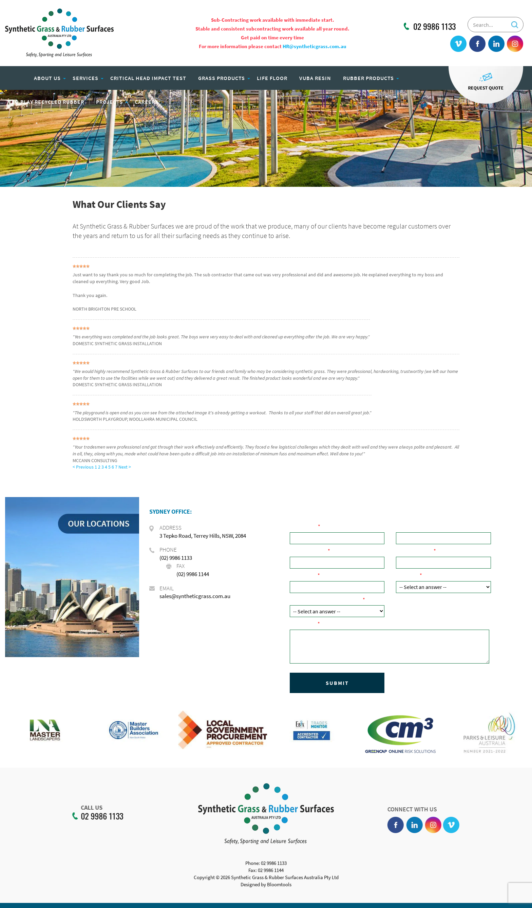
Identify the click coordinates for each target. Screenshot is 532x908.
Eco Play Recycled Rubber (46, 101)
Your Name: (304, 526)
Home (15, 78)
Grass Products (221, 78)
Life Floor (272, 78)
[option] (65, 733)
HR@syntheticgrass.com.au (314, 46)
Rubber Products (368, 78)
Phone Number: (309, 550)
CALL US (88, 807)
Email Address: (415, 550)
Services (85, 78)
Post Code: (304, 575)
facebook (477, 44)
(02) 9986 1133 (175, 557)
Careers (146, 101)
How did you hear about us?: (326, 599)
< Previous (84, 467)
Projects (109, 101)
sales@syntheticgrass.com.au (194, 596)
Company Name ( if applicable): (434, 526)
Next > (124, 467)
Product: (408, 575)
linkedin (496, 44)
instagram (515, 44)
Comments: (304, 623)
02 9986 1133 (434, 26)
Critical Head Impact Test (148, 78)
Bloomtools (279, 887)
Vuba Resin (315, 78)
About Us (47, 78)
